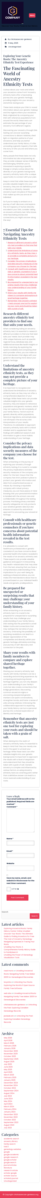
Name (10, 838)
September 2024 (11, 1090)
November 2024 (11, 1085)
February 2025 (10, 1077)
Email (10, 851)
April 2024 (8, 1104)
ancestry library (11, 1141)
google (7, 1152)
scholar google (10, 1173)
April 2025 (8, 1072)
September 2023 (11, 1122)
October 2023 (10, 1119)
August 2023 (9, 1125)
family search (10, 1144)
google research (11, 1157)
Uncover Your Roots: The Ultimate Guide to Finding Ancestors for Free (19, 935)
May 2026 (8, 1038)
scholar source (10, 1175)
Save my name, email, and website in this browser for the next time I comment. (20, 881)
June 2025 (8, 1067)
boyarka (7, 982)
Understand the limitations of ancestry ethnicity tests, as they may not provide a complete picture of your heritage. (23, 254)
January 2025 (9, 1080)
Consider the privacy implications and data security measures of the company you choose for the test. (22, 264)
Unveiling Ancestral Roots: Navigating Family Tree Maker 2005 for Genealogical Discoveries (19, 973)
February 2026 (10, 1045)
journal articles (10, 1165)
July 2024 (8, 1096)
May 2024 (8, 1101)
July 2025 (8, 1064)
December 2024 (11, 1082)
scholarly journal (11, 1178)
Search (5, 912)
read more (8, 970)
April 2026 (8, 1040)
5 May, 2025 (11, 43)
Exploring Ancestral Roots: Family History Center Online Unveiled (18, 929)
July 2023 (8, 1127)
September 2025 (11, 1059)
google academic (11, 1154)
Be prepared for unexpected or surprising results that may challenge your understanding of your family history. (23, 286)
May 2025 (8, 1069)
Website (10, 863)
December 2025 (11, 1051)
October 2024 (10, 1088)
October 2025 (10, 1056)
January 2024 (10, 1112)
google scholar (10, 1160)
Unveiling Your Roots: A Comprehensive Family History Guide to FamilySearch (19, 949)
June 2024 (8, 1098)
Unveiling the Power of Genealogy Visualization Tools (18, 956)
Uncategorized (14, 46)
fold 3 (6, 1146)
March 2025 (9, 1075)
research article (11, 1170)
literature (8, 1167)
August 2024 (9, 1093)
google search (10, 1162)
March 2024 (9, 1106)
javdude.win (9, 1016)
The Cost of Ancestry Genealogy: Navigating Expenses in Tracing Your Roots (19, 942)
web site (7, 993)
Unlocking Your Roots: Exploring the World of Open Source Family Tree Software (19, 985)
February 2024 (10, 1109)
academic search (11, 1138)
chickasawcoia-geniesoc (21, 39)
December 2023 (11, 1114)
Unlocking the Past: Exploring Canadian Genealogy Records (20, 1007)
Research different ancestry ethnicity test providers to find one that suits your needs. (22, 245)
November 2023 (10, 1117)
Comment (12, 807)
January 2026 (9, 1048)
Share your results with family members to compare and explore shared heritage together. (22, 295)
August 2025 (9, 1061)
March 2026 (9, 1043)
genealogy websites (12, 1149)
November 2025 (11, 1053)
